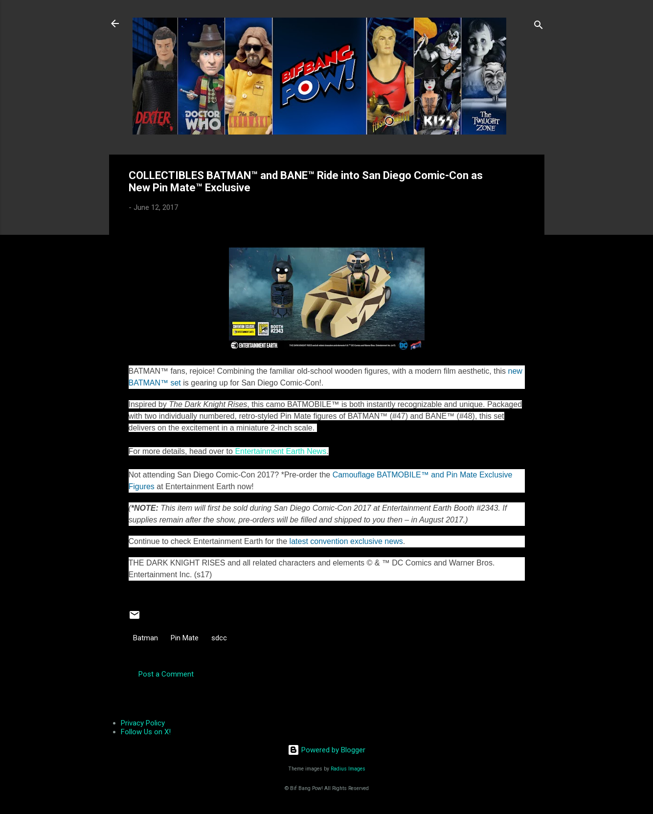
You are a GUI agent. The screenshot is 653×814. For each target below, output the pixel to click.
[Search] (538, 27)
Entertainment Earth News (280, 451)
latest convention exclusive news (346, 541)
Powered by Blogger (326, 750)
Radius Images (348, 769)
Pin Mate (185, 637)
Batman (145, 637)
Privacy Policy (143, 723)
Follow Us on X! (146, 731)
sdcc (219, 637)
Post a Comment (166, 674)
